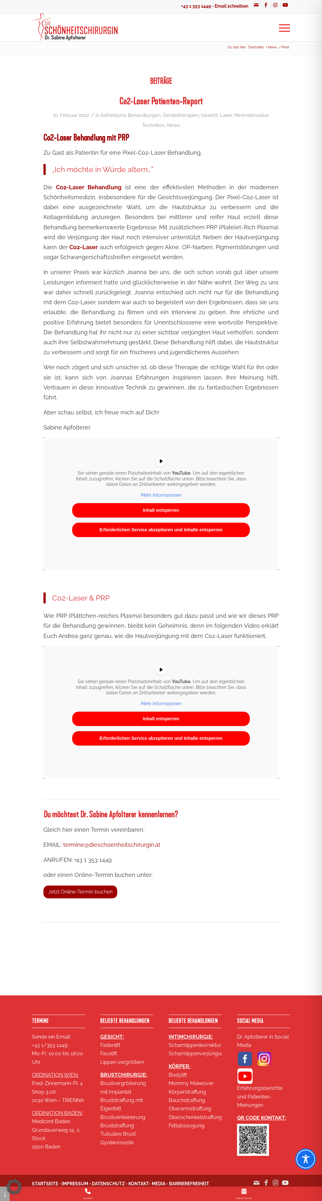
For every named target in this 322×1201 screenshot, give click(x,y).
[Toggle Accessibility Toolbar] (306, 1159)
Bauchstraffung (187, 1100)
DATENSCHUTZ (108, 1183)
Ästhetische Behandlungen (131, 115)
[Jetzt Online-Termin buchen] (80, 892)
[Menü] (282, 27)
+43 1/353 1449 (49, 1045)
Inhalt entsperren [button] (161, 510)
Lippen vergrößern (122, 1062)
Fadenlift (110, 1045)
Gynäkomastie (117, 1143)
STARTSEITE (45, 1183)
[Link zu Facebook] (266, 5)
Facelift (108, 1053)
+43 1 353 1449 (196, 6)
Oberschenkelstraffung (195, 1117)
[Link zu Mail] (256, 5)
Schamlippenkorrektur (195, 1045)
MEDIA (158, 1183)
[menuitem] (282, 27)
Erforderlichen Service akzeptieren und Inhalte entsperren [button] (160, 529)
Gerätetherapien (181, 115)
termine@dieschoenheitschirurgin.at (111, 844)
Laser (226, 115)
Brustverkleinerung (122, 1117)
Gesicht (209, 115)
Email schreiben (231, 6)
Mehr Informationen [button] (161, 494)
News (173, 125)
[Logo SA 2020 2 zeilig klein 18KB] (74, 27)
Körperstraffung (187, 1092)
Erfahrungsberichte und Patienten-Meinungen (259, 1096)
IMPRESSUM (75, 1183)
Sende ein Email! (51, 1037)
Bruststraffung (117, 1126)
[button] (14, 1187)
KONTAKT (138, 1183)
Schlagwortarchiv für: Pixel (53, 47)
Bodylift (178, 1075)
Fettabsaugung (186, 1126)
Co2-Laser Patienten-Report (161, 101)
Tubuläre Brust (118, 1134)
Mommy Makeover (191, 1083)
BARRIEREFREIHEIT (189, 1183)
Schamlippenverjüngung (198, 1053)
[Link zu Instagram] (275, 5)
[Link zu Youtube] (285, 5)
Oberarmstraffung (190, 1109)
